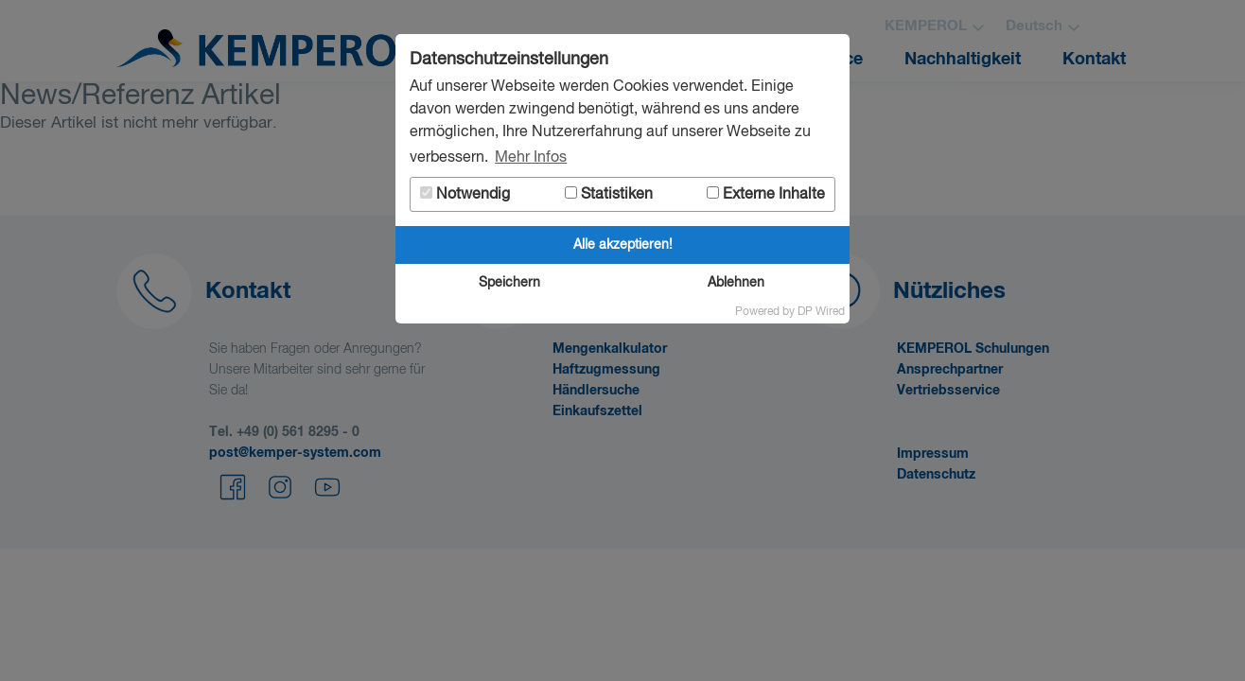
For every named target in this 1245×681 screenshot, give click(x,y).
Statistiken (609, 194)
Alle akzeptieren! (623, 245)
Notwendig (465, 194)
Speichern (509, 282)
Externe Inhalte (766, 194)
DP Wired (821, 312)
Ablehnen (736, 282)
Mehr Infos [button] (531, 158)
